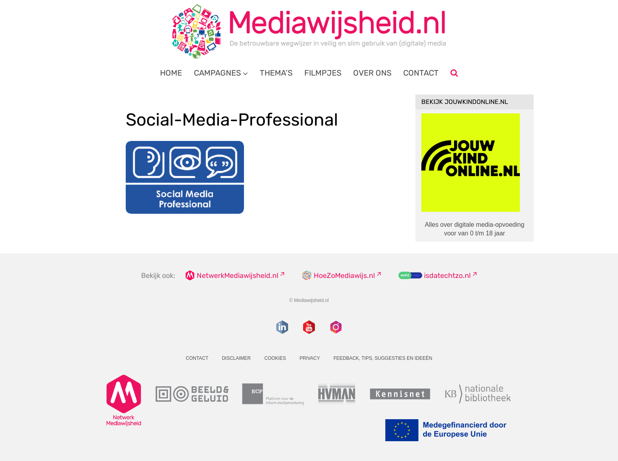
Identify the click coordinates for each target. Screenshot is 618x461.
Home (171, 73)
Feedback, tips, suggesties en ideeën (382, 358)
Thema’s (276, 73)
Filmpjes (322, 73)
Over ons (372, 73)
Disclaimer (236, 358)
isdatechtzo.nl (447, 275)
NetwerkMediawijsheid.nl (237, 275)
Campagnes (217, 73)
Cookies (275, 358)
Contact (421, 73)
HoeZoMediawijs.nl (344, 275)
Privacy (310, 358)
